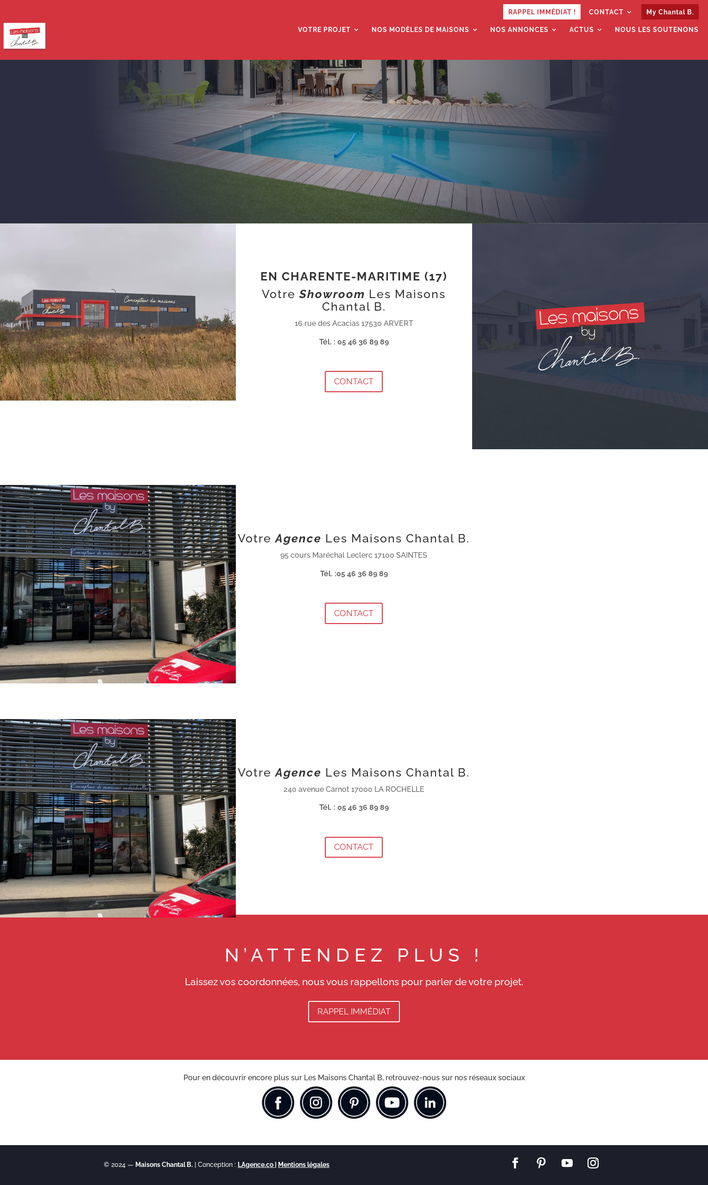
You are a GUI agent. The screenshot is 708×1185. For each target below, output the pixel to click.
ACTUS (581, 29)
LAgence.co (256, 1164)
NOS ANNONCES (519, 29)
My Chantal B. (670, 12)
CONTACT (606, 12)
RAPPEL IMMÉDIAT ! (542, 12)
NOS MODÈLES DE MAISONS (420, 29)
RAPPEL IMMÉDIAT (354, 1011)
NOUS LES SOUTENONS (657, 29)
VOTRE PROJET (324, 29)
